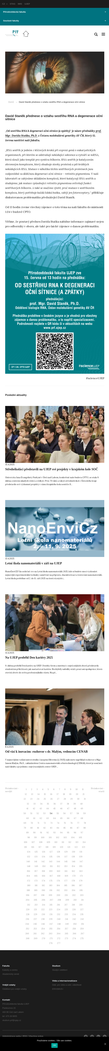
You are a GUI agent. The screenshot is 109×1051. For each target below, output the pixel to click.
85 (64, 828)
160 (58, 871)
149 (36, 866)
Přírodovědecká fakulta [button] (54, 12)
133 (35, 856)
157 (35, 871)
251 (82, 924)
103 (65, 837)
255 (50, 928)
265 (66, 933)
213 (35, 904)
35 (48, 803)
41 (27, 808)
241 (66, 919)
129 (66, 851)
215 (50, 904)
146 (73, 861)
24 (38, 799)
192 (58, 890)
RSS (25, 1036)
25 (45, 799)
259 (82, 928)
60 (27, 818)
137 (65, 856)
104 (73, 837)
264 (58, 933)
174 (43, 880)
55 (58, 813)
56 (64, 813)
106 (25, 842)
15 (45, 794)
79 (25, 828)
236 (27, 919)
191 (50, 890)
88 (84, 828)
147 (81, 861)
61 (34, 818)
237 (35, 919)
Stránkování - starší (97, 790)
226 (74, 909)
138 (73, 856)
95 (68, 832)
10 (77, 789)
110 (55, 842)
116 (32, 847)
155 (80, 866)
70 (32, 823)
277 (58, 943)
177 (65, 880)
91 (41, 832)
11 (83, 789)
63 (47, 818)
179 (80, 880)
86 (71, 828)
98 (28, 837)
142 (43, 861)
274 (74, 938)
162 (73, 871)
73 (51, 823)
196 (27, 895)
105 (80, 837)
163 (81, 871)
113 (77, 842)
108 (40, 842)
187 (80, 885)
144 (58, 861)
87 (78, 828)
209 (67, 900)
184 (58, 885)
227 (81, 909)
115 (25, 847)
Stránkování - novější (12, 790)
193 (65, 890)
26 (51, 799)
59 (84, 813)
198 (42, 895)
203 (81, 895)
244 (27, 924)
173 (35, 880)
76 (71, 823)
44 (47, 808)
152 (58, 866)
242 (74, 919)
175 (50, 880)
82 (44, 828)
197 (35, 895)
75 (65, 823)
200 (58, 895)
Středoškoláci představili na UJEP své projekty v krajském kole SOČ (51, 469)
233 (66, 914)
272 (58, 938)
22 (25, 799)
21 (83, 794)
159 (50, 871)
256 (58, 928)
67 (75, 818)
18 (64, 794)
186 (73, 885)
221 (35, 909)
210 (75, 900)
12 (26, 794)
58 (78, 813)
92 (47, 832)
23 (31, 799)
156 (28, 871)
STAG (12, 4)
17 (58, 794)
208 (59, 900)
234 (74, 914)
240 (58, 919)
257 (66, 928)
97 (82, 832)
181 (36, 885)
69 (25, 823)
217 (65, 904)
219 (80, 904)
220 (27, 909)
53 (44, 813)
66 (68, 818)
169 (66, 876)
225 (66, 909)
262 (42, 933)
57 (71, 813)
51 (31, 813)
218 (73, 904)
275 (82, 938)
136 (58, 856)
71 (38, 823)
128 (58, 851)
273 (66, 938)
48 (75, 808)
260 (27, 933)
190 (43, 890)
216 (58, 904)
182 (43, 885)
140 (28, 861)
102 (57, 837)
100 (42, 837)
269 (35, 938)
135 (50, 856)
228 (27, 914)
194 (73, 890)
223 (50, 909)
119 (54, 847)
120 (61, 847)
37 (61, 803)
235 (81, 914)
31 (85, 799)
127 (51, 851)
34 (41, 803)
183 (50, 885)
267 (82, 933)
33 (34, 803)
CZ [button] (5, 4)
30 (78, 799)
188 (28, 890)
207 (51, 900)
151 (51, 866)
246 (43, 924)
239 (50, 919)
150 (44, 866)
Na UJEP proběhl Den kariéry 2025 (29, 657)
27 (58, 799)
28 (65, 799)
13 (32, 794)
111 (63, 842)
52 (38, 813)
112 (70, 842)
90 (34, 832)
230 (43, 914)
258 (74, 928)
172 (28, 880)
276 (51, 943)
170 (74, 876)
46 (61, 808)
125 (36, 851)
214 (43, 904)
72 (45, 823)
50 (25, 813)
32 (28, 803)
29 (71, 799)
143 (50, 861)
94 (61, 832)
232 (58, 914)
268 (27, 938)
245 (35, 924)
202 (74, 895)
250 (75, 924)
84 (58, 828)
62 (41, 818)
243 (82, 919)
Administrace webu (11, 1036)
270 (43, 938)
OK (54, 1045)
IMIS (20, 4)
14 (38, 794)
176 (58, 880)
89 (27, 832)
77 (78, 823)
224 (58, 909)
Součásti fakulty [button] (54, 21)
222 (43, 909)
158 (43, 871)
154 (73, 866)
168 (58, 876)
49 (81, 808)
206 (43, 900)
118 (47, 847)
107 (33, 842)
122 (76, 847)
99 (35, 837)
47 (68, 808)
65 (61, 818)
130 (73, 851)
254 (43, 928)
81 (38, 828)
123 (83, 847)
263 (50, 933)
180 (28, 885)
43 (41, 808)
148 (28, 866)
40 (81, 803)
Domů (11, 102)
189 (35, 890)
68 (82, 818)
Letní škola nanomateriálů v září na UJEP (33, 563)
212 (28, 904)
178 (73, 880)
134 (43, 856)
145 (66, 861)
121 (69, 847)
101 (50, 837)
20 (77, 794)
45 (54, 808)
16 (51, 794)
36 (54, 803)
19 (70, 794)
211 (82, 900)
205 (35, 900)
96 (75, 832)
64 (54, 818)
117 (40, 847)
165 (35, 876)
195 (81, 890)
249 (67, 924)
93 (54, 832)
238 (43, 919)
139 (80, 856)
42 (34, 808)
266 (74, 933)
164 (28, 876)
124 (28, 851)
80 (31, 828)
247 (51, 924)
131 (81, 851)
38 (68, 803)
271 (51, 938)
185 (65, 885)
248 (59, 924)
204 (27, 900)
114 (84, 842)
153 (65, 866)
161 (66, 871)
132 (28, 856)
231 (50, 914)
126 (43, 851)
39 (74, 803)
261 (35, 933)
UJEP (27, 4)
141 (35, 861)
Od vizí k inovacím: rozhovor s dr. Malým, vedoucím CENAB (46, 751)
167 (51, 876)
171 (81, 876)
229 (35, 914)
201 (66, 895)
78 (85, 823)
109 (48, 842)
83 (51, 828)
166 (43, 876)
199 (50, 895)
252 (27, 928)
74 (58, 823)
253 (35, 928)
